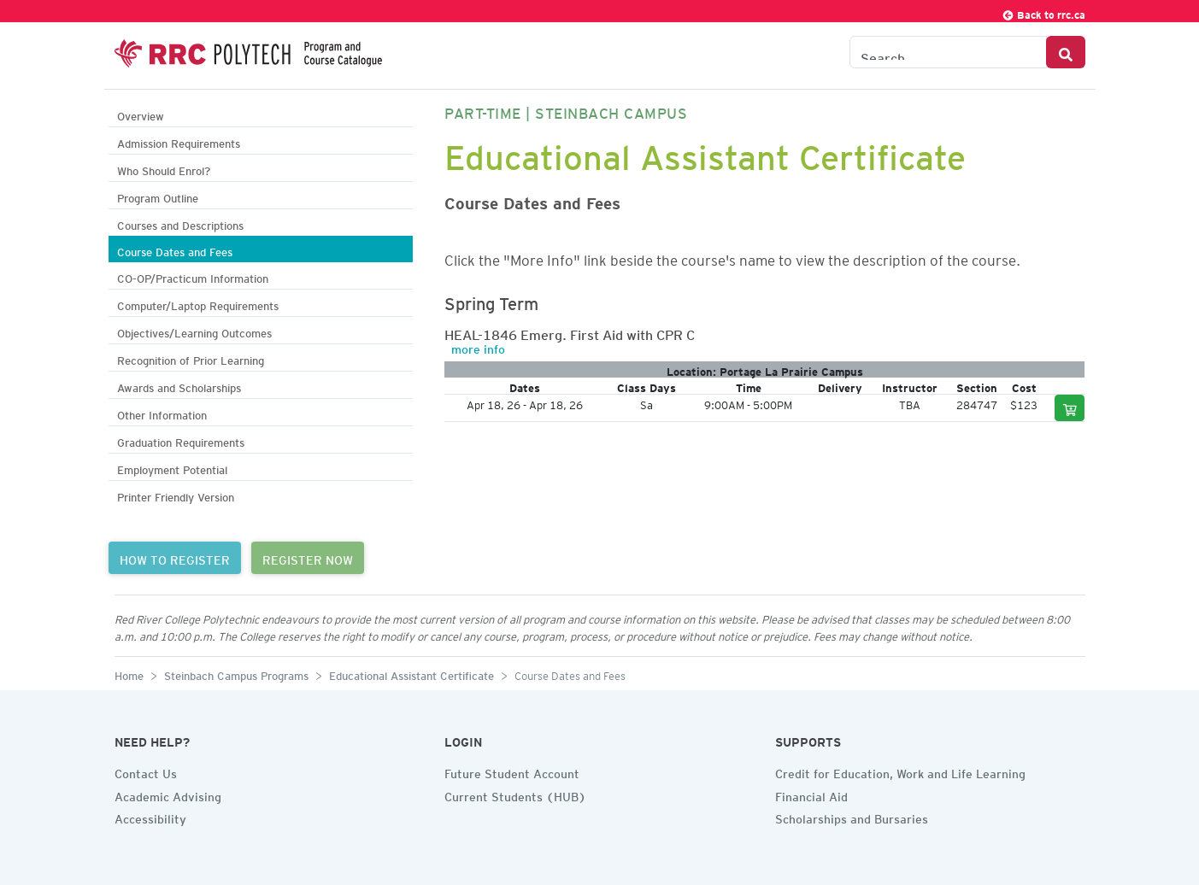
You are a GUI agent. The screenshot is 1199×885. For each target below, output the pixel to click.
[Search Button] (1065, 52)
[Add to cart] (1070, 408)
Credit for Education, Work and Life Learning (900, 771)
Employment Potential (172, 468)
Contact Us (146, 771)
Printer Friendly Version (175, 495)
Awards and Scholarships (179, 386)
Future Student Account (511, 771)
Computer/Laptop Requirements (198, 304)
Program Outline (157, 196)
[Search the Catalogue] (948, 52)
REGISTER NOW (307, 558)
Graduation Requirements (180, 440)
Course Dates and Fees (174, 250)
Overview (140, 114)
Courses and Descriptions (180, 223)
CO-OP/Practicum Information (192, 276)
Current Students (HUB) (515, 794)
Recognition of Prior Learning (190, 358)
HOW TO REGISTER (175, 558)
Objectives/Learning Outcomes (194, 331)
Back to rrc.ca (1043, 12)
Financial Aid (811, 794)
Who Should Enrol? (163, 169)
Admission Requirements (178, 141)
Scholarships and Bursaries (851, 816)
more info (478, 347)
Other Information (162, 413)
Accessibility (150, 816)
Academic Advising (168, 794)
